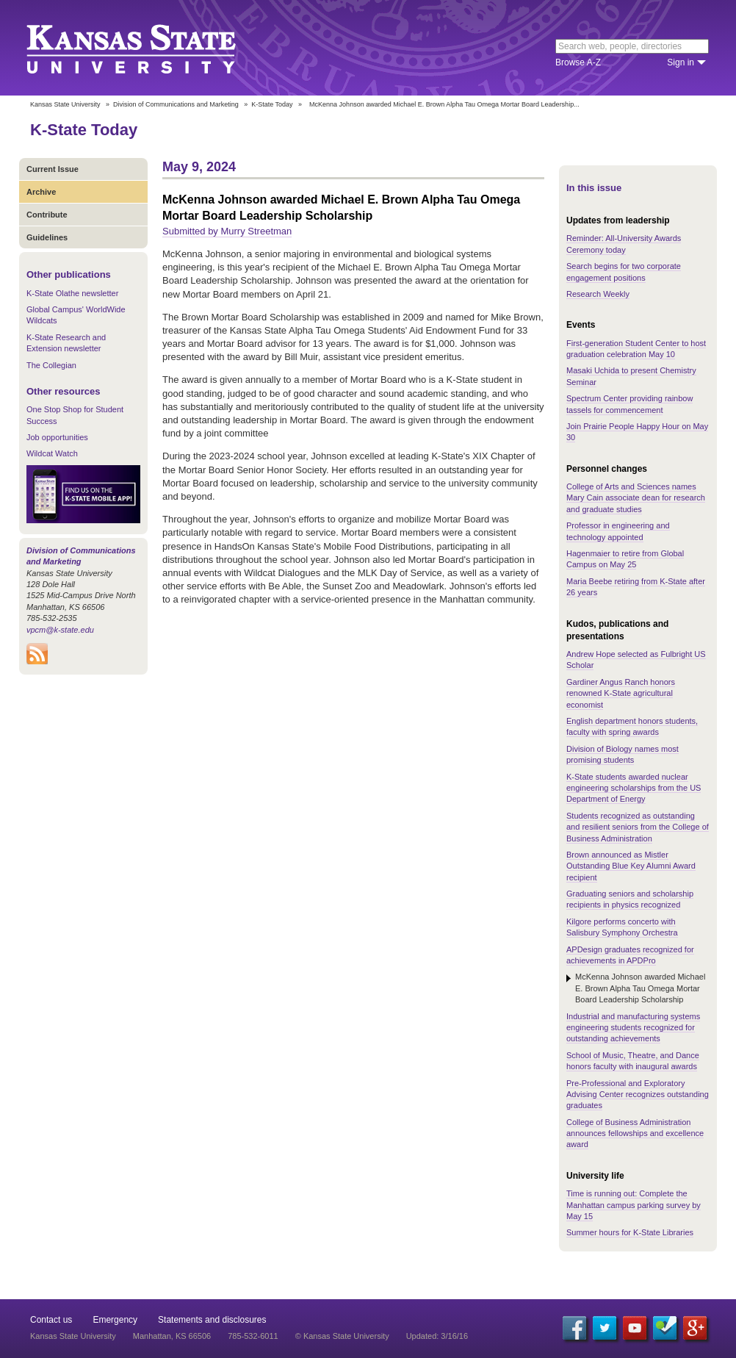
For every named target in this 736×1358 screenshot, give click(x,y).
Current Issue (52, 169)
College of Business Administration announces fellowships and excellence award (635, 1133)
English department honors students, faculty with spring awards (632, 726)
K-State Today (271, 104)
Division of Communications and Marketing (176, 104)
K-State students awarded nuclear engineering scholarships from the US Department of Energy (633, 788)
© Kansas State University (342, 1336)
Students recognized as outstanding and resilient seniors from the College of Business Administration (637, 827)
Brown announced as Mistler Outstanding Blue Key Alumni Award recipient (631, 866)
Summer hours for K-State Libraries (629, 1232)
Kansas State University (149, 48)
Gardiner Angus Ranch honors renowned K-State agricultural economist (620, 693)
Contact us (51, 1320)
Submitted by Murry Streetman (227, 231)
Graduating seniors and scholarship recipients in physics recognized (629, 899)
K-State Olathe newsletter (72, 293)
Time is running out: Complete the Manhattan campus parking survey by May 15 (633, 1205)
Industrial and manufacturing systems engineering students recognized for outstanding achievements (633, 1027)
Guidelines (47, 237)
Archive (41, 191)
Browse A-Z (578, 62)
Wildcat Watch (52, 453)
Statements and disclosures (212, 1320)
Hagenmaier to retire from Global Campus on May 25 (625, 559)
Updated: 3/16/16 (437, 1336)
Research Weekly (597, 294)
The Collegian (51, 365)
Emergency (115, 1320)
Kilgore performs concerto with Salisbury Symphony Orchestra (622, 927)
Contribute (47, 214)
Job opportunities (57, 437)
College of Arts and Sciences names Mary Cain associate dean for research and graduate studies (635, 498)
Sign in (680, 62)
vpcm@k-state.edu (60, 629)
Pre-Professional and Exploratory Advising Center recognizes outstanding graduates (637, 1094)
